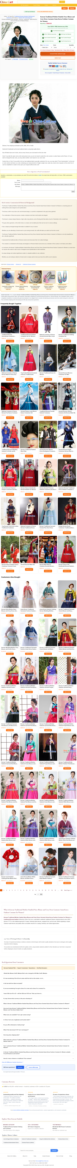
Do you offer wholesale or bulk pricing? (14, 1024)
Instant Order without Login (57, 53)
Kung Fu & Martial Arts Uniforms (47, 1139)
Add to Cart (58, 58)
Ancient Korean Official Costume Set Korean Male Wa (67, 412)
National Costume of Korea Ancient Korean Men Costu (47, 335)
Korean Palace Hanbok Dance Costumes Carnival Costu (10, 565)
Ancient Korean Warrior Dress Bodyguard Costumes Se (48, 450)
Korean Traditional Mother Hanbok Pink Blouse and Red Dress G (9, 801)
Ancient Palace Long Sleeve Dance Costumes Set (29, 412)
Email (31, 59)
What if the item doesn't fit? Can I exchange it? (15, 1029)
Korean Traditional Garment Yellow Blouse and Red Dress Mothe (67, 648)
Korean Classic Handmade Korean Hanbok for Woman (28, 488)
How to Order (59, 1156)
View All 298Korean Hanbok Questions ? (12, 1062)
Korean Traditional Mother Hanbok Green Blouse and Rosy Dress (28, 763)
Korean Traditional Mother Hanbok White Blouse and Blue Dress (47, 839)
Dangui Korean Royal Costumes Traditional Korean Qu (67, 527)
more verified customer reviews (21, 1110)
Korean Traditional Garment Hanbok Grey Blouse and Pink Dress (67, 877)
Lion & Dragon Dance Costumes (11, 1139)
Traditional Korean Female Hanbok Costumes (47, 412)
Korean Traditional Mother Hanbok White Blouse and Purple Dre (28, 839)
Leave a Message (33, 1067)
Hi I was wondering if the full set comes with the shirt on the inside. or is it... (23, 978)
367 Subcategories (24, 5)
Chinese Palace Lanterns (28, 1142)
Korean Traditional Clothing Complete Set (66, 335)
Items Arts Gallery (12, 1156)
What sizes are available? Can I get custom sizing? (17, 1014)
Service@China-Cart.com (42, 1161)
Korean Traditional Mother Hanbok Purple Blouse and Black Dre (47, 763)
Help (35, 1156)
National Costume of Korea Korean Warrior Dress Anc (9, 373)
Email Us (20, 1067)
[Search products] (38, 2)
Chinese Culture (10, 264)
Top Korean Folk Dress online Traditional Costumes (10, 526)
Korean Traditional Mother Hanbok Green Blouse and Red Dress (47, 801)
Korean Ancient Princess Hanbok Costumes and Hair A (48, 488)
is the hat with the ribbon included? (12, 983)
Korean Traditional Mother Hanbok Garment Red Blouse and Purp (9, 763)
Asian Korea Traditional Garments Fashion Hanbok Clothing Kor (28, 610)
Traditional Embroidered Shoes (11, 1142)
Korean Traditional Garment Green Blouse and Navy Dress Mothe (66, 610)
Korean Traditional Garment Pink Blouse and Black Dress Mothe (9, 724)
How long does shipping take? (11, 1035)
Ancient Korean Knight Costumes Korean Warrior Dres (66, 450)
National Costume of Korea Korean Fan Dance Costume (9, 412)
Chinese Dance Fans (63, 1139)
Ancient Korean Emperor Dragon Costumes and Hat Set (9, 488)
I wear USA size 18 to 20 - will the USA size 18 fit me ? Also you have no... (22, 993)
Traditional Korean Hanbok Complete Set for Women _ (28, 335)
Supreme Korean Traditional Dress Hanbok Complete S (66, 488)
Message (15, 59)
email (40, 175)
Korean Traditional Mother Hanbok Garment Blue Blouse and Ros (48, 724)
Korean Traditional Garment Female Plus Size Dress (47, 526)
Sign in (64, 8)
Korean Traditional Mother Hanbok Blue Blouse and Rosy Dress (8, 839)
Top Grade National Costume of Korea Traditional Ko (29, 373)
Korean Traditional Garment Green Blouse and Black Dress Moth (47, 648)
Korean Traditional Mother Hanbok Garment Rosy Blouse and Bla (66, 686)
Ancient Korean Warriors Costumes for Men (65, 373)
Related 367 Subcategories (25, 17)
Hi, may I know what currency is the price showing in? (17, 998)
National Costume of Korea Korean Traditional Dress (28, 526)
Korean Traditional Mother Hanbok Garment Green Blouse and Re (8, 686)
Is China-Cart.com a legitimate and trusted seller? (16, 1019)
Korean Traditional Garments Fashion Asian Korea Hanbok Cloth (29, 648)
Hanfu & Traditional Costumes (29, 1139)
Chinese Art (18, 264)
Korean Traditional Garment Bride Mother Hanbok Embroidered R (47, 877)
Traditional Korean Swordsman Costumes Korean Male (8, 335)
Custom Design (36, 5)
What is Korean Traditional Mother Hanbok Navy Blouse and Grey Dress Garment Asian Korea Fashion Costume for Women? (36, 1003)
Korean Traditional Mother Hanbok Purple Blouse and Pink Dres (66, 724)
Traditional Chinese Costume (29, 264)
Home (5, 16)
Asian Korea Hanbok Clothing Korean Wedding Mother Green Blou (48, 610)
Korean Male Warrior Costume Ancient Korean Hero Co (47, 565)
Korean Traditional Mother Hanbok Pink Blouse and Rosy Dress (29, 801)
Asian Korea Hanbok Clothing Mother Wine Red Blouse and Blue (67, 839)
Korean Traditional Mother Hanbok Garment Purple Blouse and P (47, 686)
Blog (71, 1156)
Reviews (54, 5)
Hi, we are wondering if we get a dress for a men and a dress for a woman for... (24, 988)
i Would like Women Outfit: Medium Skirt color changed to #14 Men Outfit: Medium (25, 973)
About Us (25, 1156)
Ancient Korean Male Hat (28, 564)
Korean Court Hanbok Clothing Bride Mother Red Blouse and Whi (8, 877)
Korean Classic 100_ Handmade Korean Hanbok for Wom (66, 565)
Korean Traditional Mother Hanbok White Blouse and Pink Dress (66, 801)
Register (72, 8)
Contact (46, 5)
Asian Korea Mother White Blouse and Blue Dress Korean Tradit (28, 877)
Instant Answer (24, 59)
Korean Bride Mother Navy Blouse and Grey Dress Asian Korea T (9, 610)
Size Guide (46, 45)
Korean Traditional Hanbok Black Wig (28, 450)
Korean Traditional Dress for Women (48, 373)
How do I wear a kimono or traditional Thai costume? (17, 1058)
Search (54, 1150)
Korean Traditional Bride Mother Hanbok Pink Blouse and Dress (66, 763)
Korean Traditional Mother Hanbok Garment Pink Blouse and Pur (29, 686)
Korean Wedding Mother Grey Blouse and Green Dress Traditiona (9, 648)
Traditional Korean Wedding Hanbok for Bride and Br (9, 450)
